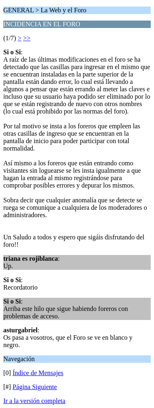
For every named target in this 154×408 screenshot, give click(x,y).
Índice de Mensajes (38, 372)
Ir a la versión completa (34, 400)
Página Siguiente (35, 386)
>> (26, 38)
